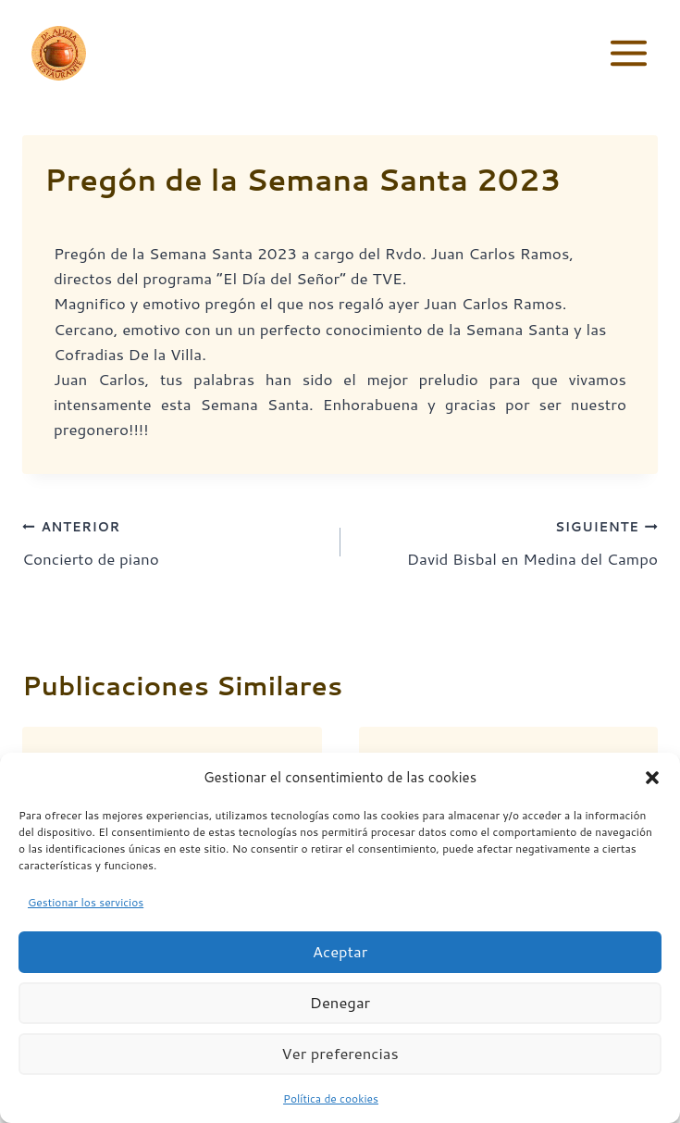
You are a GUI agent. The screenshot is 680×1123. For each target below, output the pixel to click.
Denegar (340, 1016)
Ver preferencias (340, 1067)
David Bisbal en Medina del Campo (507, 541)
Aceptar (340, 965)
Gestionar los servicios (85, 915)
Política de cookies (330, 1112)
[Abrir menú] (628, 53)
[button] (652, 790)
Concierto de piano (173, 541)
